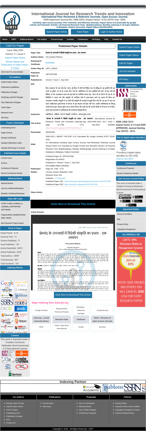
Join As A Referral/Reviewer (12, 188)
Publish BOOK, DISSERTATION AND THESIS (13, 216)
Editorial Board (7, 183)
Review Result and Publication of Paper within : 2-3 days (15, 64)
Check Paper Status (129, 55)
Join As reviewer (127, 71)
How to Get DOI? (125, 159)
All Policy (5, 118)
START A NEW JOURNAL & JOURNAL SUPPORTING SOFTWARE (12, 207)
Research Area (7, 113)
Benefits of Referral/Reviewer (13, 193)
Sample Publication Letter (11, 143)
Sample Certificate (8, 138)
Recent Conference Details (12, 173)
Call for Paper (126, 63)
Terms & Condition (124, 214)
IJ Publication (60, 178)
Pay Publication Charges (11, 102)
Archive (4, 163)
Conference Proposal (9, 168)
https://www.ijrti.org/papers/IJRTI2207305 (81, 184)
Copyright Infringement (126, 229)
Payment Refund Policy (124, 413)
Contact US (10, 423)
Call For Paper (15, 45)
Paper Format (6, 133)
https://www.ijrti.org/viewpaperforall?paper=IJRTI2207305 (88, 181)
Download (50, 63)
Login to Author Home (111, 31)
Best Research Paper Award (12, 223)
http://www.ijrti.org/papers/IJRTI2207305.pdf (64, 128)
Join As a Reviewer (86, 403)
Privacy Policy (122, 224)
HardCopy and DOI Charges (12, 97)
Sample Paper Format (15, 403)
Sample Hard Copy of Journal (13, 148)
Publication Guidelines (10, 87)
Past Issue (47, 406)
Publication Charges (9, 92)
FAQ (118, 219)
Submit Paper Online (57, 31)
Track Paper (83, 31)
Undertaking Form (8, 128)
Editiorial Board (85, 406)
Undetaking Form (13, 413)
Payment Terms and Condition (127, 406)
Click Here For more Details (12, 72)
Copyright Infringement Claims (127, 410)
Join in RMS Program (87, 410)
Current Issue (6, 158)
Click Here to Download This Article (73, 294)
